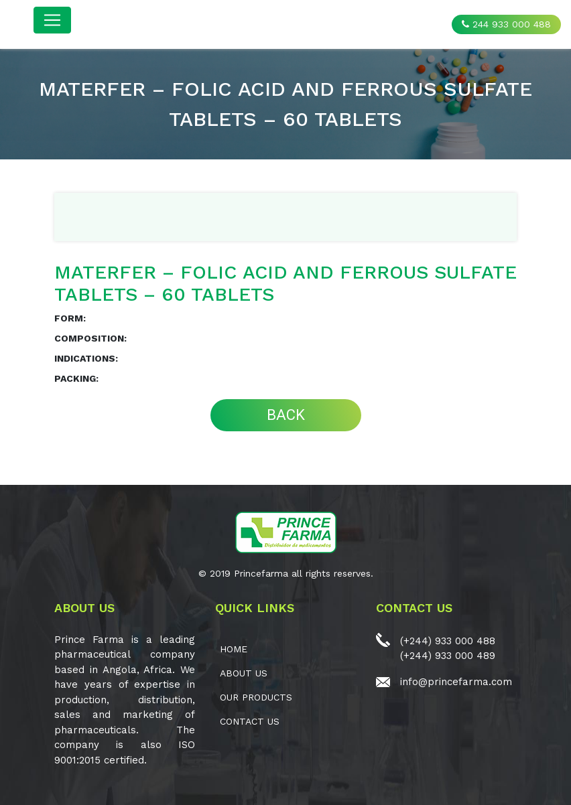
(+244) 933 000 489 (447, 656)
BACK (286, 415)
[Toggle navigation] (52, 20)
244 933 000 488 (506, 24)
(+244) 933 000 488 (447, 641)
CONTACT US (249, 721)
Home (233, 649)
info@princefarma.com (456, 682)
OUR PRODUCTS (256, 697)
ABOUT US (243, 673)
